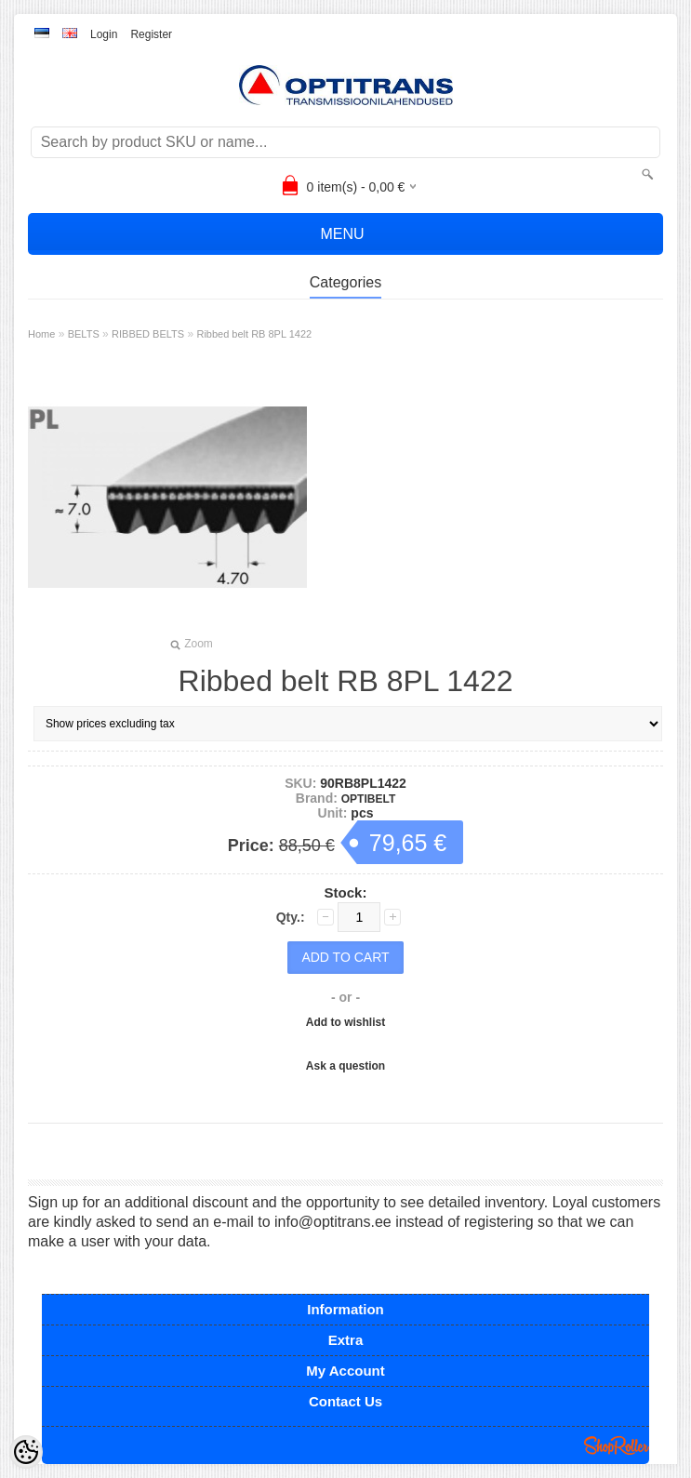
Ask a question (345, 1065)
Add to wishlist (345, 1022)
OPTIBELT (368, 799)
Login (103, 34)
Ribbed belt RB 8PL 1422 (254, 334)
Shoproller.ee (616, 1445)
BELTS (84, 334)
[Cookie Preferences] (26, 1452)
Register (151, 34)
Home (41, 334)
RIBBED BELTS (148, 334)
